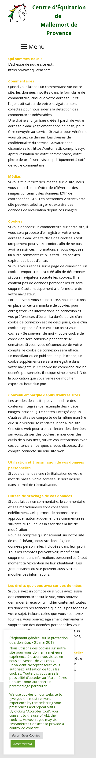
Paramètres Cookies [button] (26, 735)
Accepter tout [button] (22, 744)
